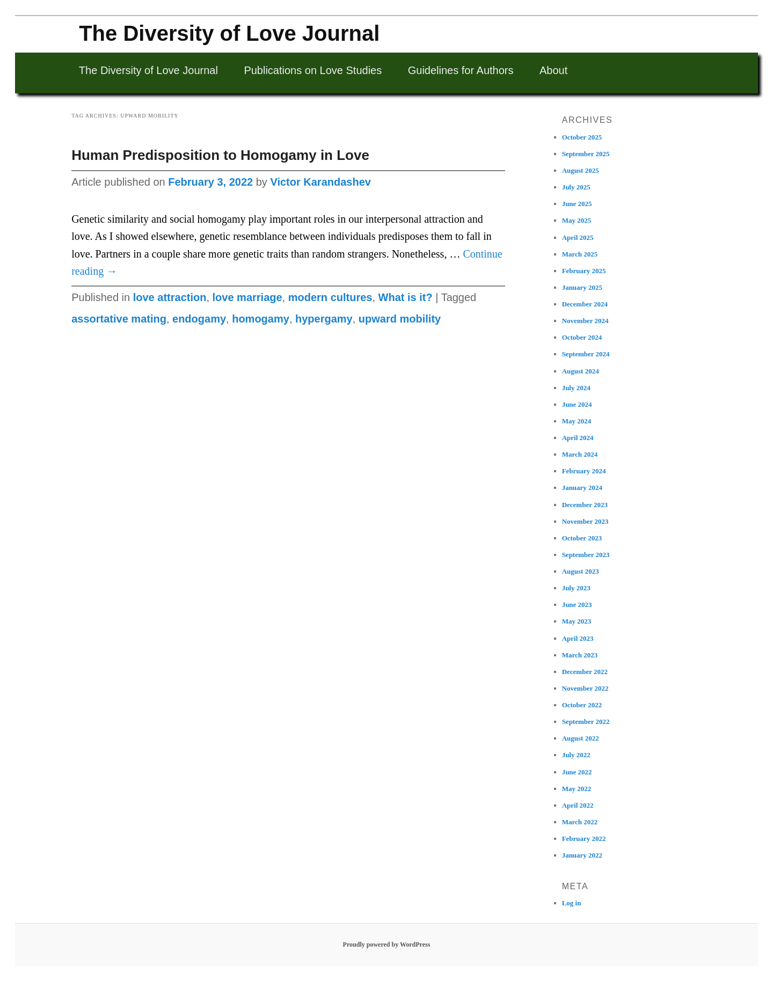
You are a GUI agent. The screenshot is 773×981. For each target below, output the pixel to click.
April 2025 (578, 237)
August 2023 (580, 571)
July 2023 (576, 588)
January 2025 (582, 287)
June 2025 (577, 204)
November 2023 (585, 521)
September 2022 (586, 722)
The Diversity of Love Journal (229, 33)
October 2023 (582, 538)
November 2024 (585, 321)
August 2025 (580, 170)
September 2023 (586, 555)
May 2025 (577, 220)
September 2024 (586, 354)
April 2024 (578, 438)
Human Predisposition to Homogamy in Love (220, 155)
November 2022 (585, 688)
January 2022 (582, 855)
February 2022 (584, 838)
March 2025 (580, 254)
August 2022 (580, 738)
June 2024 (577, 404)
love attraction (170, 297)
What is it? (405, 297)
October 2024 (582, 337)
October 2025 (582, 137)
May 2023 (577, 621)
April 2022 (578, 805)
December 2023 (585, 505)
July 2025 (576, 187)
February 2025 (584, 271)
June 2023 (577, 605)
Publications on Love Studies (313, 70)
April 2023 (578, 638)
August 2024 (580, 371)
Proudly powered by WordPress (387, 944)
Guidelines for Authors (461, 70)
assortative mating (118, 319)
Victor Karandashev (320, 182)
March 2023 (580, 655)
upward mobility (400, 319)
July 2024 (576, 388)
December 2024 (585, 304)
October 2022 (582, 705)
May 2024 (577, 421)
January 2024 (582, 488)
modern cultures (330, 297)
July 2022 (576, 755)
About (553, 70)
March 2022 (580, 822)
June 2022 (577, 772)
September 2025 (586, 154)
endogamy (199, 319)
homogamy (260, 319)
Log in (571, 903)
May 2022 (577, 789)
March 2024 (580, 454)
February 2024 (584, 471)
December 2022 (585, 672)
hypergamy (324, 319)
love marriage (247, 297)
